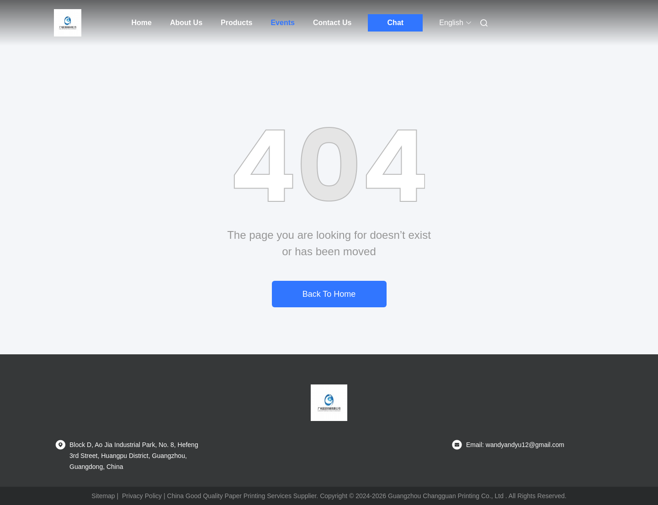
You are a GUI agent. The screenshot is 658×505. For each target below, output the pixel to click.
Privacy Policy (142, 496)
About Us (186, 22)
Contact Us (332, 22)
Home (142, 22)
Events (282, 22)
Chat (395, 22)
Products (236, 22)
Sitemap (103, 496)
